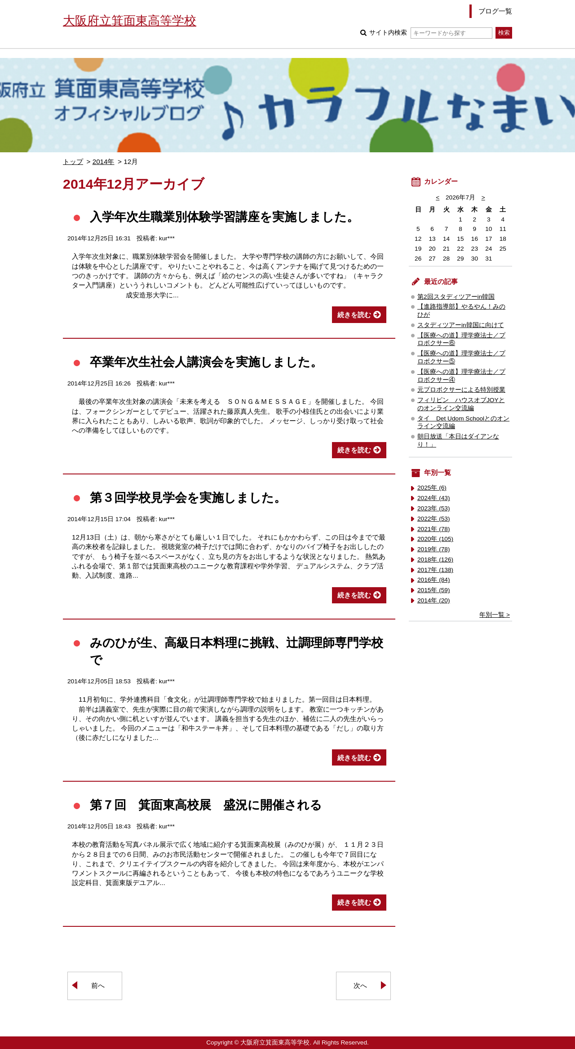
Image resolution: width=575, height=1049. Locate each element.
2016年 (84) (433, 579)
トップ (73, 161)
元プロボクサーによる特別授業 (461, 389)
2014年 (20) (433, 600)
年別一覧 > (494, 614)
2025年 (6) (432, 487)
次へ (360, 985)
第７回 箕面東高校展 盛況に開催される (206, 805)
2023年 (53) (433, 508)
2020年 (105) (435, 539)
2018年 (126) (435, 559)
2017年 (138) (435, 570)
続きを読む (354, 315)
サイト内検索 (430, 32)
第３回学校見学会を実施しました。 (188, 498)
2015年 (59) (433, 590)
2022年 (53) (433, 518)
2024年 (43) (433, 498)
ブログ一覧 (495, 11)
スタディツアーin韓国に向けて (460, 325)
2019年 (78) (433, 549)
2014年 (104, 161)
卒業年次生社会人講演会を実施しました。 (206, 362)
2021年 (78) (433, 529)
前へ (98, 985)
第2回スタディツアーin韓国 (456, 296)
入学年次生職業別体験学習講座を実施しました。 (224, 217)
